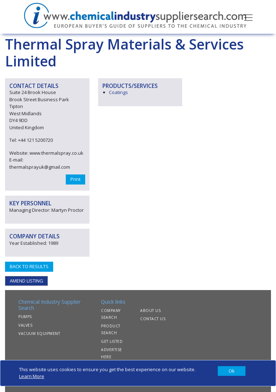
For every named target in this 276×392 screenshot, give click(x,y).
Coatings (118, 92)
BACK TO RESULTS (29, 266)
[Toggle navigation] (248, 17)
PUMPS (25, 316)
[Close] (231, 371)
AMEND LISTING (26, 280)
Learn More (31, 376)
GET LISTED (112, 341)
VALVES (25, 325)
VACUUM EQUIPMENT (39, 333)
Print (75, 179)
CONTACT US (152, 318)
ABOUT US (150, 310)
